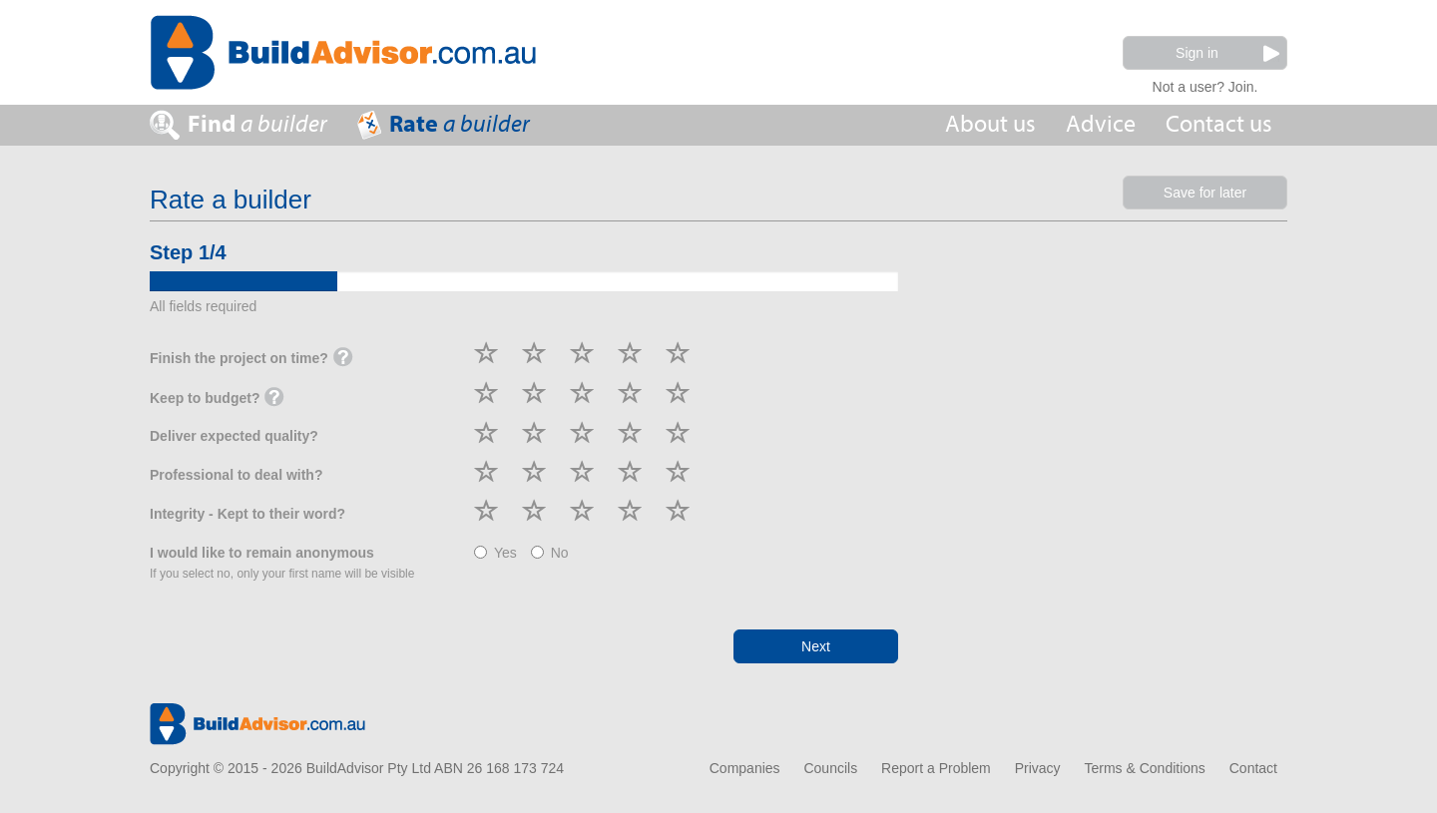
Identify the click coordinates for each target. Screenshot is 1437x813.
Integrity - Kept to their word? (247, 514)
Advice (1101, 124)
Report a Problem (936, 768)
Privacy (1038, 768)
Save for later (1205, 193)
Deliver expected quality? (234, 436)
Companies (745, 768)
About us (990, 124)
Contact (1253, 768)
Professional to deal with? (236, 475)
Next (815, 646)
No (550, 553)
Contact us (1219, 124)
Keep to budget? (217, 399)
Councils (830, 768)
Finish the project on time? (251, 359)
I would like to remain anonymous (282, 563)
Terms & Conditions (1144, 768)
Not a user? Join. (1205, 84)
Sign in (1227, 53)
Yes (495, 553)
